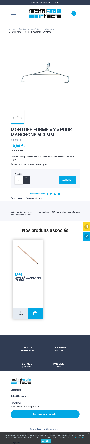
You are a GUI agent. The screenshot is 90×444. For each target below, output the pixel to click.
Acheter (67, 180)
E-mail (55, 194)
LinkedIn (59, 194)
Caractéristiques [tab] (34, 198)
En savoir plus (79, 437)
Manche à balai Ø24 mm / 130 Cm (28, 279)
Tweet (51, 194)
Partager (47, 194)
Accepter (45, 441)
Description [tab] (16, 198)
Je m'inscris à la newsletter (45, 414)
